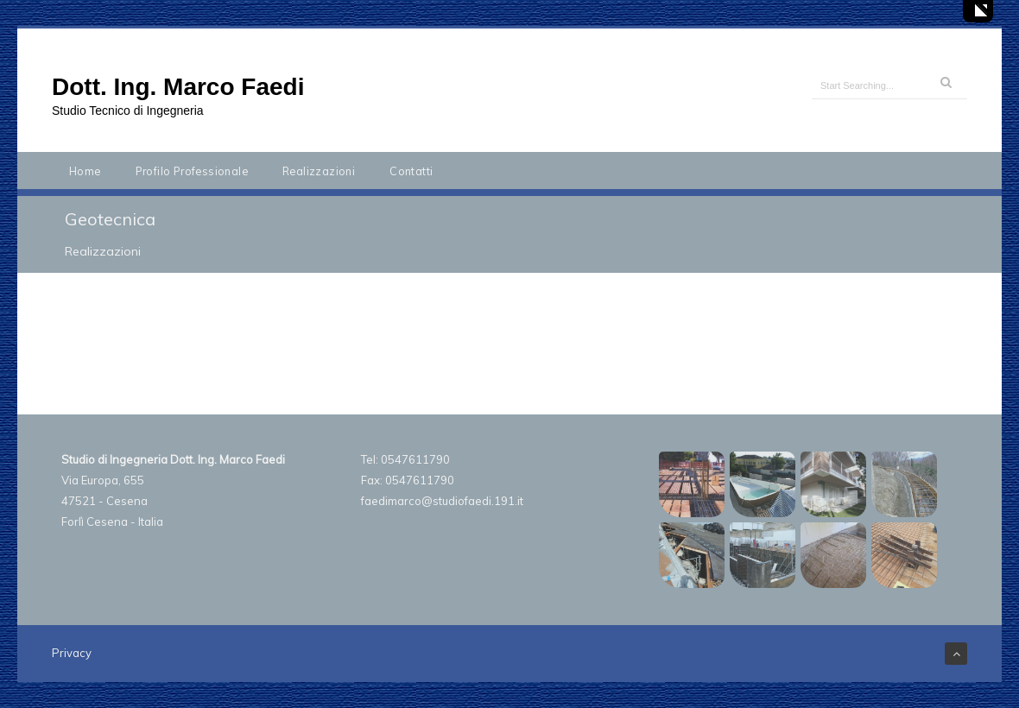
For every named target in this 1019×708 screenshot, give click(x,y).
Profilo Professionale (192, 171)
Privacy (72, 653)
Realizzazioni (318, 171)
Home (85, 171)
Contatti (411, 171)
